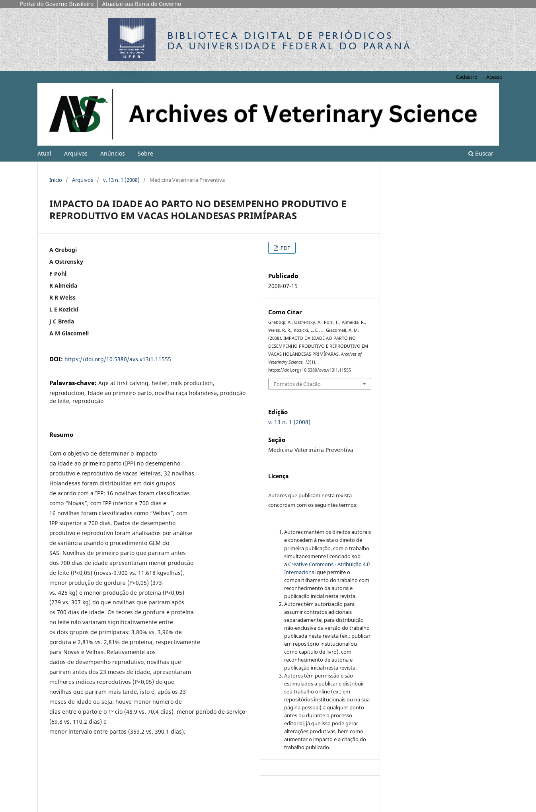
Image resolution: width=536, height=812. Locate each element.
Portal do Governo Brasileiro (57, 4)
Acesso (494, 76)
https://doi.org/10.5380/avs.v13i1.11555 (117, 359)
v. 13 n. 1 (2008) (121, 179)
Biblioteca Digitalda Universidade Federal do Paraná (290, 40)
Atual (44, 153)
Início (55, 179)
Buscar (480, 153)
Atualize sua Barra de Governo (141, 4)
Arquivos (76, 153)
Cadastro (467, 76)
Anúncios (112, 153)
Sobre (145, 153)
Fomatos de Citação (297, 384)
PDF (284, 247)
